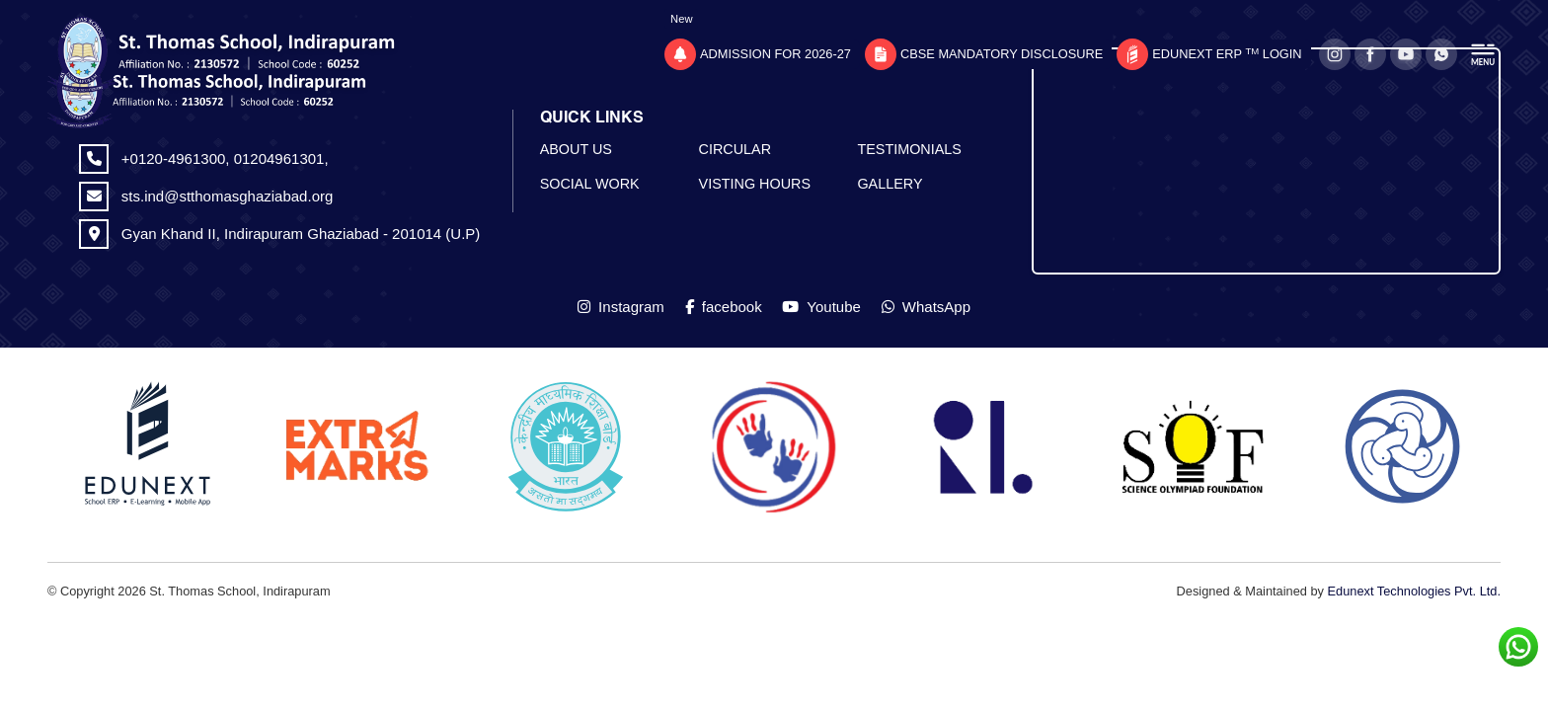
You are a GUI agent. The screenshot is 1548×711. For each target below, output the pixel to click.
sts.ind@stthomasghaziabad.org (227, 196)
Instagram (621, 306)
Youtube (821, 306)
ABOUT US (576, 149)
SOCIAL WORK (590, 184)
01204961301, (281, 158)
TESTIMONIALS (909, 149)
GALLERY (889, 184)
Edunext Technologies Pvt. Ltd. (1414, 591)
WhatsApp (926, 306)
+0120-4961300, (177, 158)
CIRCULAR (735, 149)
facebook (723, 306)
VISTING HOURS (755, 184)
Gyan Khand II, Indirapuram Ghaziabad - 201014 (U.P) (301, 233)
